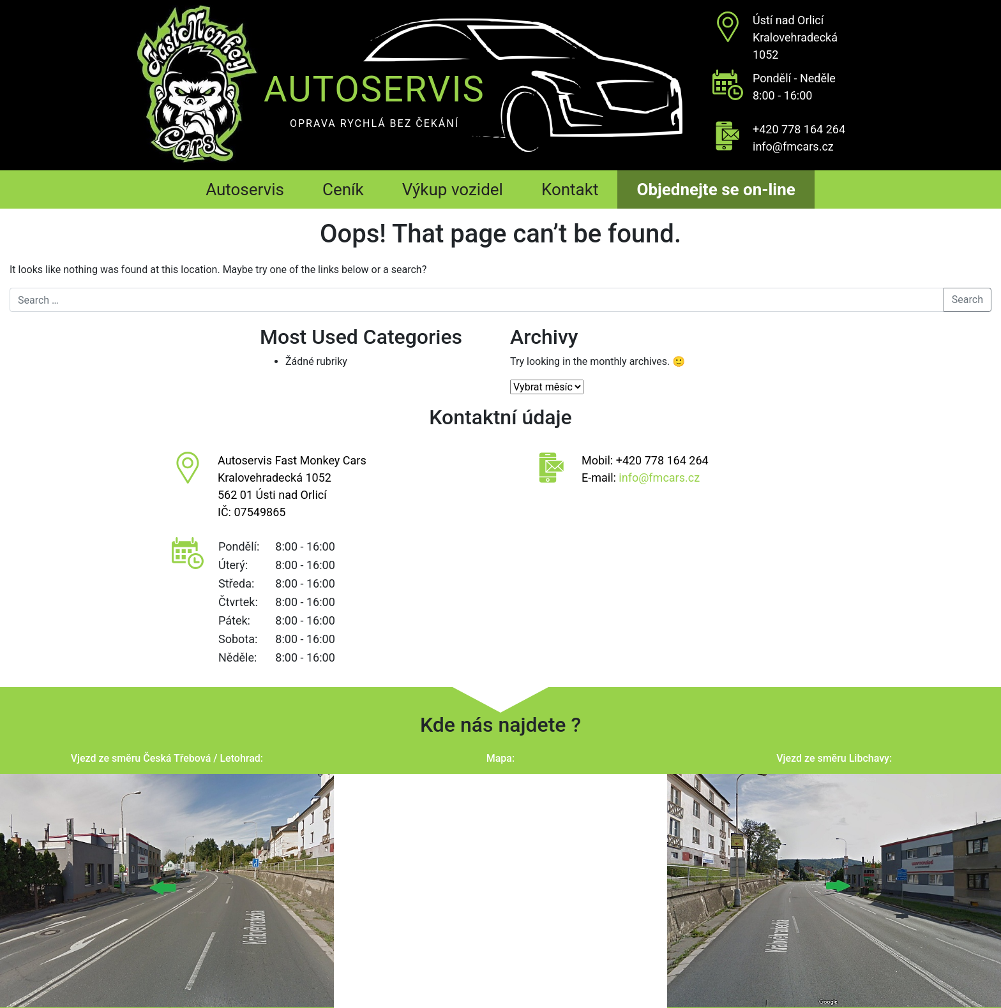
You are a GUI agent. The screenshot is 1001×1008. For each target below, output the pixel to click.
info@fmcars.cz (793, 146)
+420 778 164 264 (799, 129)
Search (967, 299)
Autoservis (245, 189)
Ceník (343, 189)
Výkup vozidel (452, 189)
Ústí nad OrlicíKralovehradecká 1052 (795, 37)
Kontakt (570, 189)
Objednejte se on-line (715, 189)
